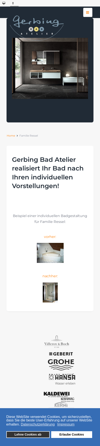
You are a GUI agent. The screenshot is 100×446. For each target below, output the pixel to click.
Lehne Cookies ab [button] (28, 434)
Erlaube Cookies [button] (71, 434)
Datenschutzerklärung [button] (38, 424)
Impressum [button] (66, 424)
